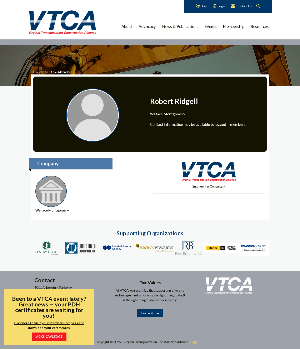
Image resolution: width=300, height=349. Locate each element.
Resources (260, 26)
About (126, 26)
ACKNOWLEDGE (49, 336)
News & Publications (180, 26)
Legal (194, 342)
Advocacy (147, 26)
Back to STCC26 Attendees (51, 72)
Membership (233, 26)
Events (211, 26)
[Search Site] (258, 6)
